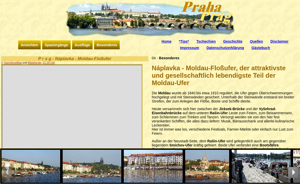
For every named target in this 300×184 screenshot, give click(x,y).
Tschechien (206, 41)
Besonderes (107, 45)
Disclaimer (279, 41)
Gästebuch (260, 48)
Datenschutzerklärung (225, 48)
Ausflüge (82, 45)
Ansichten (29, 45)
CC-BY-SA (49, 62)
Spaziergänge (56, 45)
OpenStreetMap (13, 62)
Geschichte (232, 41)
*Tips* (184, 41)
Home (167, 41)
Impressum (189, 48)
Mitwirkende (34, 62)
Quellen (256, 41)
